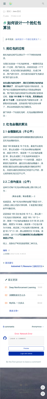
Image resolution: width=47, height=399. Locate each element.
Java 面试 (17, 11)
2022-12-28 (17, 16)
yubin (7, 16)
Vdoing (13, 389)
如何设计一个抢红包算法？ (29, 39)
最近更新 (13, 279)
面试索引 (9, 263)
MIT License (24, 392)
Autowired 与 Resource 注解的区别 (26, 266)
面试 (9, 11)
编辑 (5, 250)
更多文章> (13, 311)
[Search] (43, 3)
